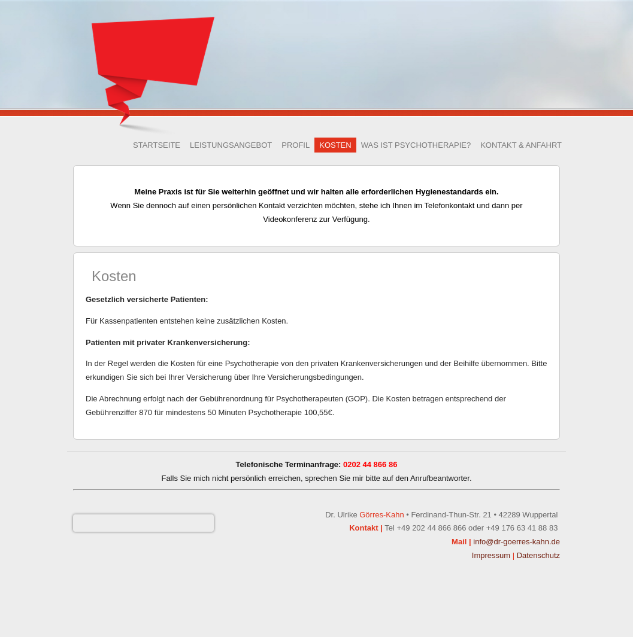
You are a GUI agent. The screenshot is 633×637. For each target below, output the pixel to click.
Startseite (156, 145)
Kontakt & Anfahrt (521, 145)
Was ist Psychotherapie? (416, 145)
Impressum (491, 555)
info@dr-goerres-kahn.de (516, 541)
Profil (295, 145)
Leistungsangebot (231, 145)
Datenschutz (538, 555)
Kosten (335, 145)
